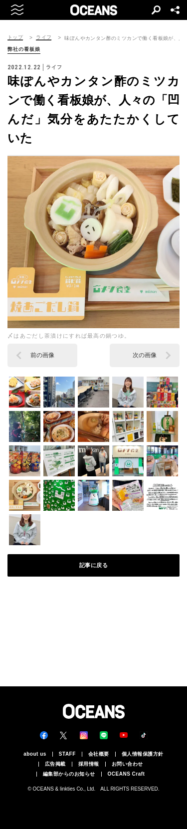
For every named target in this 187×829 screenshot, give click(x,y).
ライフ (43, 37)
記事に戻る (93, 565)
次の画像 (145, 355)
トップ (15, 37)
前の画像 (42, 355)
